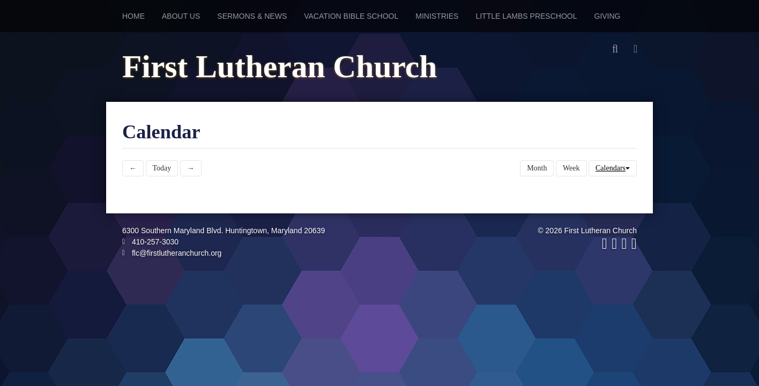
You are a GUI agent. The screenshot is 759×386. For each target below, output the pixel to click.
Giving (607, 16)
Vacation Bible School (351, 16)
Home (133, 16)
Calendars (613, 168)
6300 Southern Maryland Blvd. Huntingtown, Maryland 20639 (223, 230)
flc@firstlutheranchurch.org (171, 253)
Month (537, 168)
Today (162, 168)
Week (571, 168)
